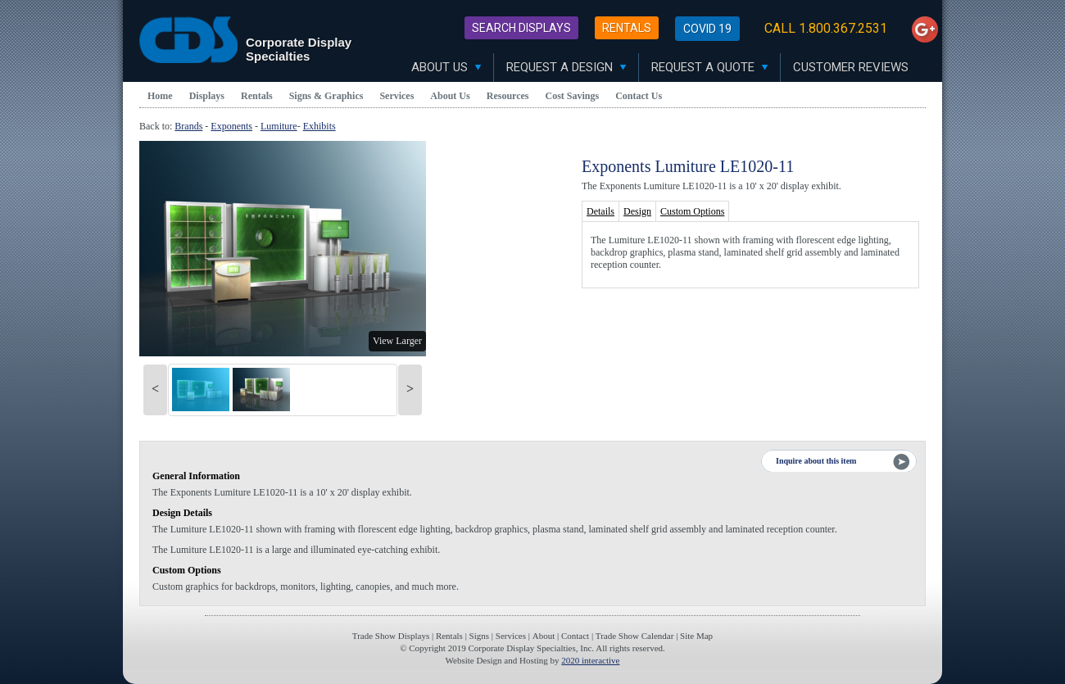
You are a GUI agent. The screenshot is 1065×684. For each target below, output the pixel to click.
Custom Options (692, 211)
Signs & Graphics (326, 96)
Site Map (696, 636)
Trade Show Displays (390, 636)
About (543, 636)
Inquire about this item (816, 460)
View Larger (397, 341)
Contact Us (638, 96)
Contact (575, 636)
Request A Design (566, 67)
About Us (446, 67)
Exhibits (319, 126)
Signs (479, 636)
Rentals (626, 27)
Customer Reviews (851, 67)
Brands (188, 126)
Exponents (231, 126)
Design (637, 211)
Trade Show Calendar (635, 636)
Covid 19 (707, 28)
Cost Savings (573, 96)
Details (600, 211)
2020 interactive (590, 660)
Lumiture (279, 126)
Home (160, 96)
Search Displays (521, 27)
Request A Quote (709, 67)
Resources (508, 96)
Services (396, 96)
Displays (206, 96)
